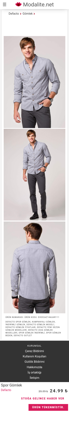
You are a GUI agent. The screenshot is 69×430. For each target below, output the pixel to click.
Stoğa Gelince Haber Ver (42, 398)
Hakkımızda (34, 367)
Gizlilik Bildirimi (34, 361)
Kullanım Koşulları (34, 356)
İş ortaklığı (34, 372)
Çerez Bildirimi (34, 351)
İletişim (34, 378)
